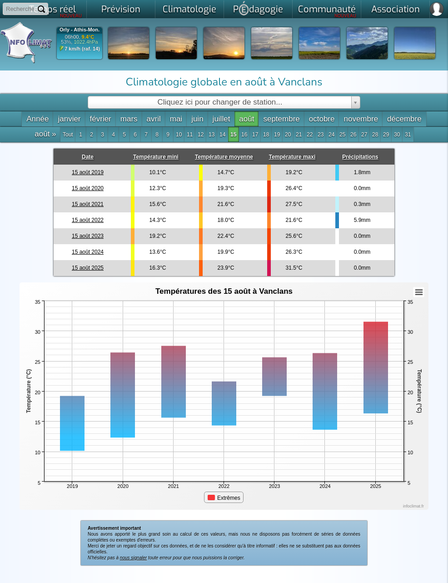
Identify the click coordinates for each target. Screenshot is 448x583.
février (100, 119)
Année (37, 119)
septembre (281, 119)
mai (176, 119)
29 (386, 134)
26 (353, 134)
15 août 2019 (88, 172)
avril (154, 119)
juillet (221, 119)
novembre (360, 119)
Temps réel (55, 11)
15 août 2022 (88, 220)
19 (277, 134)
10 (179, 134)
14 (222, 134)
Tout (68, 134)
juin (197, 119)
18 (266, 134)
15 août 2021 (88, 204)
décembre (404, 119)
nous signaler (133, 557)
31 (408, 134)
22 (310, 134)
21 (299, 134)
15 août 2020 (88, 188)
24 (331, 134)
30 (397, 134)
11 (190, 134)
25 (342, 134)
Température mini (156, 157)
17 (255, 134)
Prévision (120, 9)
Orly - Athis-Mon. (80, 29)
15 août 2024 (88, 252)
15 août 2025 (88, 268)
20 (288, 134)
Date (88, 157)
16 (244, 134)
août (246, 119)
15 (233, 134)
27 (364, 134)
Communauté (327, 11)
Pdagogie (258, 8)
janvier (69, 119)
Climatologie (189, 9)
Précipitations (360, 157)
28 (375, 134)
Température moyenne (224, 157)
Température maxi (292, 157)
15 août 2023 (88, 236)
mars (129, 119)
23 (321, 134)
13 (211, 134)
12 (201, 134)
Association (395, 9)
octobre (322, 119)
